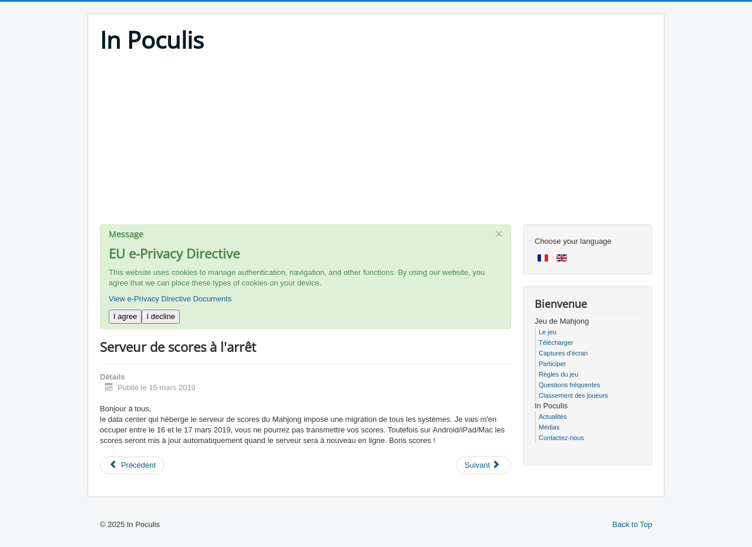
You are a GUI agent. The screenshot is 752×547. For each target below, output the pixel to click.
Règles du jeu (558, 374)
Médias (549, 427)
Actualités (553, 416)
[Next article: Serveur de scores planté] (483, 465)
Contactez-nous (561, 437)
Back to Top (632, 524)
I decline (160, 316)
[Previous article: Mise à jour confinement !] (132, 465)
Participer (552, 363)
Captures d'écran (563, 353)
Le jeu (547, 331)
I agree (125, 316)
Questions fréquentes (569, 384)
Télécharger (556, 342)
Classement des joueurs (573, 395)
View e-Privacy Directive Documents (170, 298)
